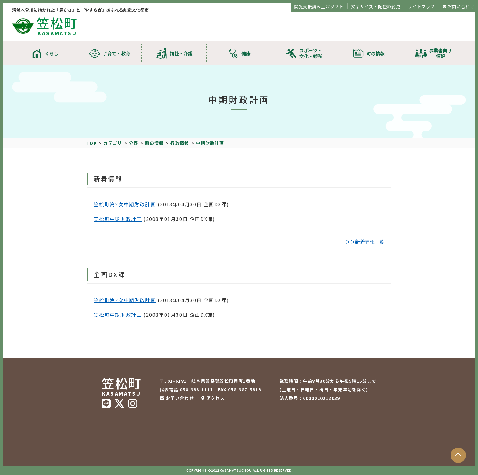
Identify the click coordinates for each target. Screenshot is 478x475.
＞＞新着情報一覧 (364, 241)
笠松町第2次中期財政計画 (125, 204)
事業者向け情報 (440, 53)
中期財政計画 (210, 143)
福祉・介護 (181, 53)
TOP (92, 143)
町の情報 (375, 53)
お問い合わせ (461, 6)
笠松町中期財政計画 (118, 218)
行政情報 (179, 143)
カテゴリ (112, 143)
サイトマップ (421, 6)
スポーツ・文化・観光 (310, 53)
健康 (246, 53)
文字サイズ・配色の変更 (376, 6)
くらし (52, 53)
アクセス (215, 398)
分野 (133, 143)
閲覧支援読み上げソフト (319, 6)
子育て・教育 (116, 53)
